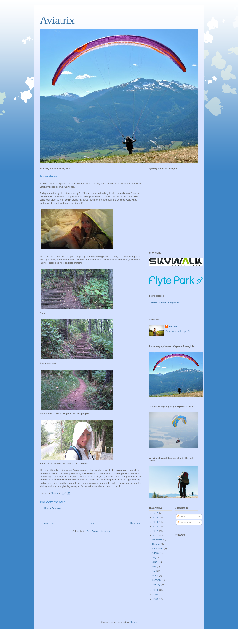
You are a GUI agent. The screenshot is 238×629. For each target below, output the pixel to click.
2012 (156, 531)
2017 (156, 513)
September (158, 548)
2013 (156, 526)
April (154, 571)
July (154, 557)
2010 (156, 590)
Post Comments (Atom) (99, 531)
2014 (156, 522)
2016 (156, 517)
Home (92, 523)
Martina (173, 326)
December (157, 539)
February (157, 580)
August (156, 553)
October (156, 544)
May (154, 566)
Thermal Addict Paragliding (164, 302)
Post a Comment (53, 508)
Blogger (133, 622)
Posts (181, 516)
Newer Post (49, 523)
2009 (156, 594)
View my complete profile (178, 331)
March (155, 575)
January (156, 584)
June (155, 562)
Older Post (134, 523)
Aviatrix (57, 20)
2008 (156, 599)
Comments (184, 522)
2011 (156, 535)
